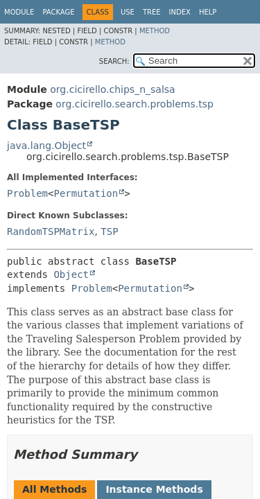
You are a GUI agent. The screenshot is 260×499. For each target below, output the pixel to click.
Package (58, 12)
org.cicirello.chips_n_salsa (112, 89)
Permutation (85, 193)
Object (71, 274)
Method (154, 31)
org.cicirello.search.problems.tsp (134, 104)
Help (207, 12)
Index (180, 12)
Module (19, 12)
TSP (109, 231)
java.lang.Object (46, 145)
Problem (27, 193)
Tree (152, 12)
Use (128, 12)
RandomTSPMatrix (50, 231)
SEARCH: (114, 61)
